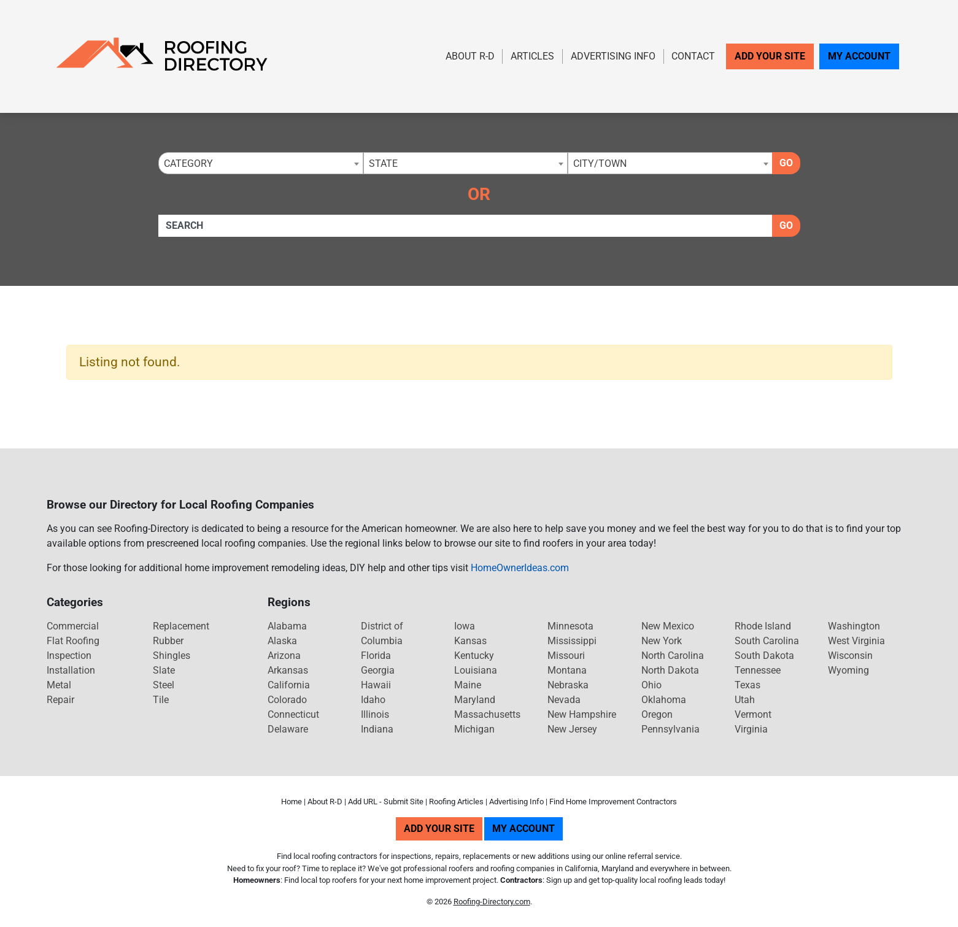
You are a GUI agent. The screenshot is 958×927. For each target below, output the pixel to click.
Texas (747, 685)
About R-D (470, 56)
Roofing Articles (456, 801)
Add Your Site (770, 56)
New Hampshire (581, 714)
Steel (163, 685)
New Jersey (572, 729)
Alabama (287, 626)
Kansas (470, 641)
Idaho (373, 700)
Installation (71, 670)
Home (291, 801)
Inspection (69, 655)
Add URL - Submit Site (385, 801)
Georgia (378, 670)
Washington (854, 626)
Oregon (657, 714)
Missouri (566, 655)
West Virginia (856, 641)
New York (661, 641)
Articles (532, 56)
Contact (693, 56)
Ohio (651, 685)
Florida (376, 655)
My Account (859, 56)
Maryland (474, 700)
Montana (567, 670)
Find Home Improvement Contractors (613, 801)
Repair (60, 700)
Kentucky (474, 655)
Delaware (288, 729)
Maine (467, 685)
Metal (59, 685)
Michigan (474, 729)
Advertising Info (613, 56)
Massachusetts (487, 714)
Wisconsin (850, 655)
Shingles (171, 655)
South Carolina (767, 641)
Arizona (284, 655)
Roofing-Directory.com (492, 901)
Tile (161, 700)
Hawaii (376, 685)
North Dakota (670, 670)
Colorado (287, 700)
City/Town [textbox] (600, 163)
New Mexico (667, 626)
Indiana (377, 729)
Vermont (753, 714)
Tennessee (758, 670)
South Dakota (764, 655)
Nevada (564, 700)
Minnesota (570, 626)
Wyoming (848, 670)
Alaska (282, 641)
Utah (745, 700)
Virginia (751, 729)
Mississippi (572, 641)
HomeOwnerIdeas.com (520, 568)
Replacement (181, 626)
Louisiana (475, 670)
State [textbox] (383, 163)
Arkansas (288, 670)
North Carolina (672, 655)
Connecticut (293, 714)
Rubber (168, 641)
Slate (164, 670)
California (289, 685)
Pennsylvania (670, 729)
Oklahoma (663, 700)
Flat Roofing (73, 641)
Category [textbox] (188, 163)
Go (786, 163)
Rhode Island (763, 626)
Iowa (464, 626)
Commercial (73, 626)
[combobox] (260, 163)
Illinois (375, 714)
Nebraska (568, 685)
